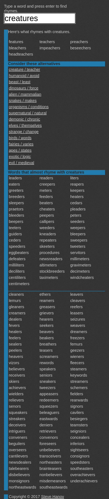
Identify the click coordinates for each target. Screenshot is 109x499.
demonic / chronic (24, 119)
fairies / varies (21, 144)
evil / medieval (21, 163)
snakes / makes (23, 100)
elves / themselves (25, 125)
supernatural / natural (28, 113)
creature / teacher (24, 69)
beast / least (19, 82)
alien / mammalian (25, 94)
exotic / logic (20, 156)
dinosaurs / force (23, 88)
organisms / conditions (29, 107)
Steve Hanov (52, 496)
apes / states (20, 150)
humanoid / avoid (24, 75)
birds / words (20, 138)
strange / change (24, 131)
